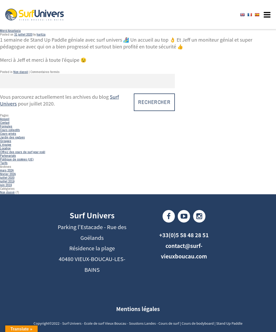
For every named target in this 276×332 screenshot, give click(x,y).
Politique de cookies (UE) (16, 159)
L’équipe (5, 145)
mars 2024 (7, 170)
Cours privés (8, 134)
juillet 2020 (7, 178)
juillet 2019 (7, 181)
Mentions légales (138, 309)
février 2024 (8, 174)
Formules (6, 126)
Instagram (199, 216)
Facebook (169, 216)
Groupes (5, 141)
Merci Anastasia (10, 31)
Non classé (20, 72)
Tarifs (4, 163)
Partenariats (8, 156)
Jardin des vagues (12, 137)
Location (5, 148)
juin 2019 (6, 185)
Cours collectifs (10, 130)
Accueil (4, 119)
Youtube (184, 216)
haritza (41, 34)
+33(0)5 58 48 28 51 (184, 235)
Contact (4, 123)
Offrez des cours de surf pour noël (22, 152)
